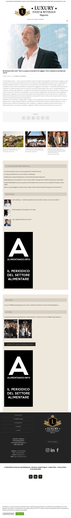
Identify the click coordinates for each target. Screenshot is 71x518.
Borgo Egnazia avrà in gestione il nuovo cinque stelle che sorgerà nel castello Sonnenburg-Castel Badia (33, 180)
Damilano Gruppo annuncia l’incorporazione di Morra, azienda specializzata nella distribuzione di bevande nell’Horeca (56, 150)
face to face (10, 194)
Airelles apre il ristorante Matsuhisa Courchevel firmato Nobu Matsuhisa (34, 149)
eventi (18, 430)
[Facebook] (57, 450)
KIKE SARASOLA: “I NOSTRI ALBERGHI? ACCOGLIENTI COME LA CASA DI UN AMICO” (36, 200)
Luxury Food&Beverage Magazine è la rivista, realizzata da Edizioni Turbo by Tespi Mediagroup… (31, 305)
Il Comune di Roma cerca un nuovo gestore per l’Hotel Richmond (12, 149)
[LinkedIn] (52, 450)
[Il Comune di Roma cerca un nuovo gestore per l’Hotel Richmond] (13, 132)
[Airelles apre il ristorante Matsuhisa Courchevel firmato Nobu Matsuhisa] (35, 132)
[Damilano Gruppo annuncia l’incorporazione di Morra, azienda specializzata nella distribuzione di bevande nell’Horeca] (58, 132)
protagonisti (23, 76)
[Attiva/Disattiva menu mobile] (67, 21)
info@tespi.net (20, 455)
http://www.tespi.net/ (20, 457)
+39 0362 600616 (19, 453)
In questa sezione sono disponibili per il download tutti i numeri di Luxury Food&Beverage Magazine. (32, 317)
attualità (18, 426)
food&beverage (18, 419)
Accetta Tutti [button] (20, 514)
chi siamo (9, 300)
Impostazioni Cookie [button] (8, 514)
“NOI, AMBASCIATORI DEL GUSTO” (22, 220)
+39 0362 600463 (21, 451)
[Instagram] (47, 450)
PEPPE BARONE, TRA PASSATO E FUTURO (24, 210)
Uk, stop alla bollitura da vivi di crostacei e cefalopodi (19, 174)
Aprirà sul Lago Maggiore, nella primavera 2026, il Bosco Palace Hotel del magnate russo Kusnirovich (33, 187)
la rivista (9, 312)
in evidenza (16, 76)
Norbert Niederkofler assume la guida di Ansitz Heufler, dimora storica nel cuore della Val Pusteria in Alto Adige (34, 183)
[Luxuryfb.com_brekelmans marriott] (35, 46)
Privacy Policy (62, 467)
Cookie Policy (52, 467)
